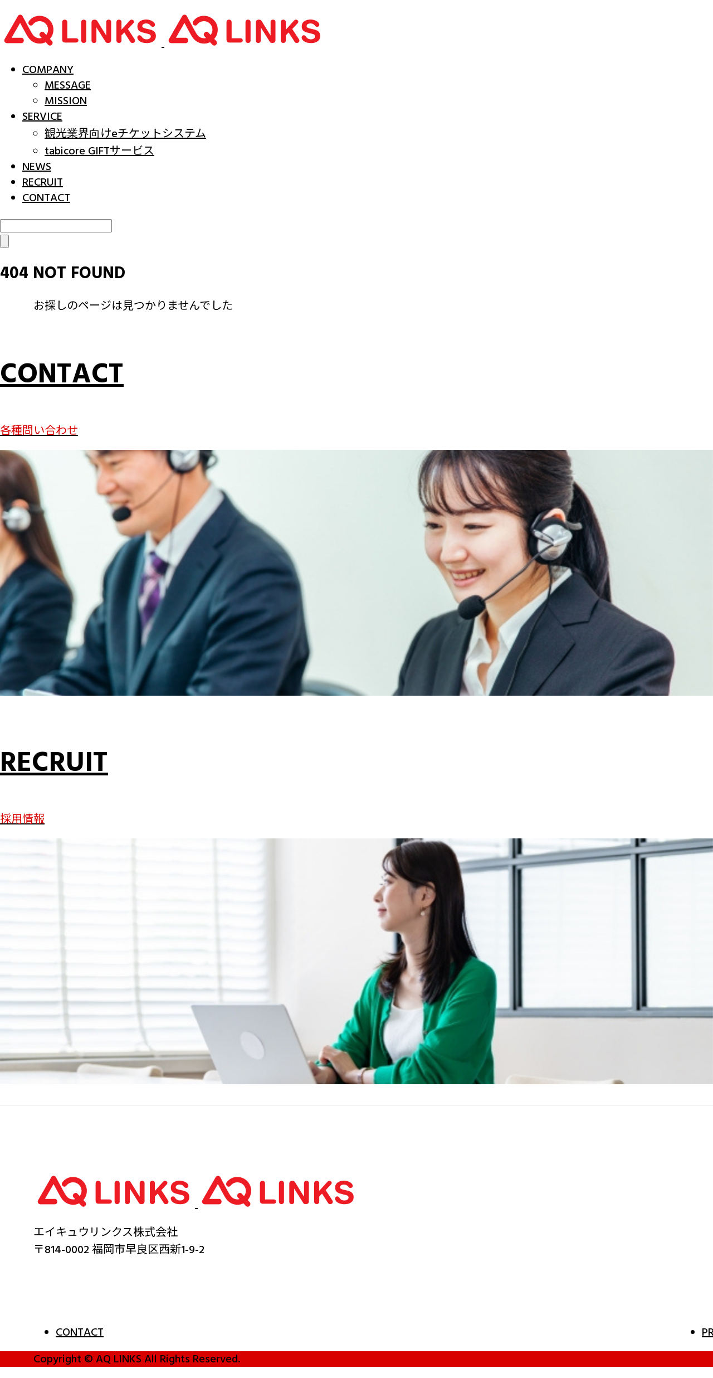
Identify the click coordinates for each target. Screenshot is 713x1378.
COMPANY (48, 69)
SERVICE (42, 116)
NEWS (36, 166)
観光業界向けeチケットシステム (125, 134)
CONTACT (46, 198)
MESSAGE (68, 85)
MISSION (66, 101)
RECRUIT (42, 182)
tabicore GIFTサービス (99, 151)
